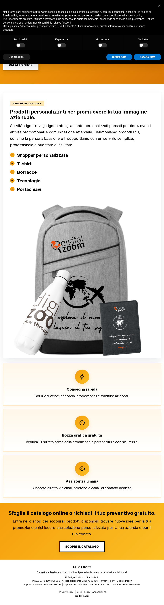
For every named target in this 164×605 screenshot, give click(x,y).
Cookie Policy (83, 592)
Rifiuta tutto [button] (119, 56)
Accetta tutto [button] (147, 56)
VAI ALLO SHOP (21, 65)
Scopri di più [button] (16, 56)
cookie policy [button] (135, 15)
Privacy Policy (66, 592)
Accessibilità (99, 592)
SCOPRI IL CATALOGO (82, 546)
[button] (159, 6)
